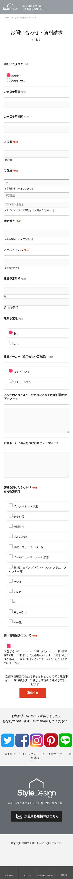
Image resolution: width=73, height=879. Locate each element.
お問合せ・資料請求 (46, 875)
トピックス (29, 763)
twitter (8, 749)
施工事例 (9, 763)
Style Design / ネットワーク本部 (12, 7)
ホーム (7, 17)
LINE (65, 749)
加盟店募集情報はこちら (41, 825)
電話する (27, 875)
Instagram (36, 749)
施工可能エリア (52, 763)
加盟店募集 (9, 875)
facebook (22, 749)
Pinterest (51, 749)
